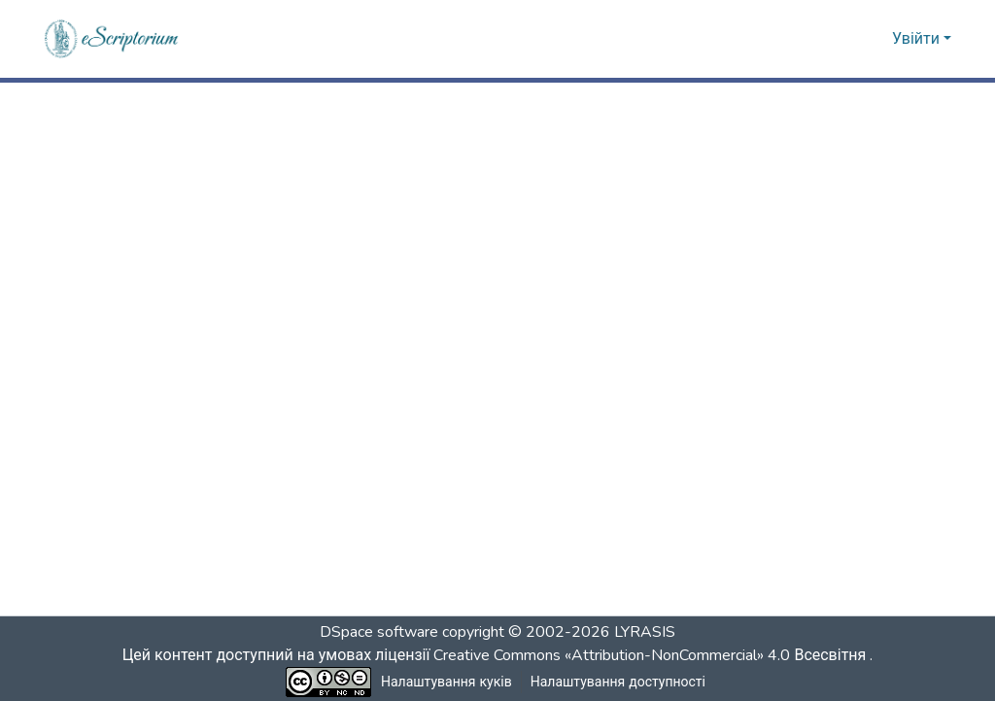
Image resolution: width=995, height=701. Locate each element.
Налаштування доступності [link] (618, 682)
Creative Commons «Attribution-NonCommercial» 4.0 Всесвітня (655, 655)
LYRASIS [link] (644, 632)
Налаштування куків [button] (447, 682)
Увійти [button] (918, 39)
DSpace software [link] (379, 632)
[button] (112, 38)
